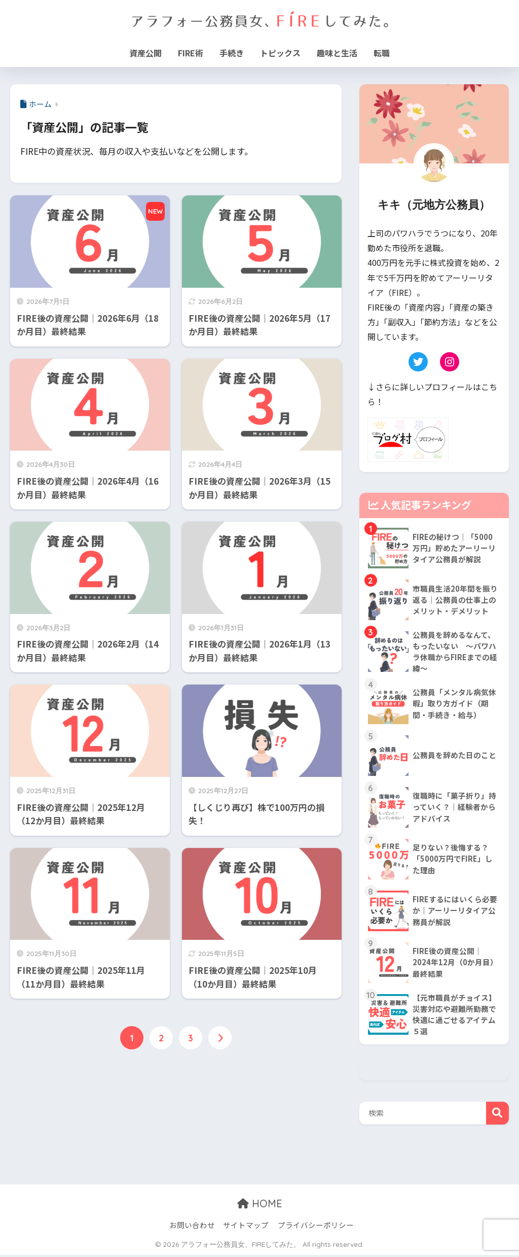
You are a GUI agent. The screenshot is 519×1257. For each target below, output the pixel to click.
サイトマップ (246, 1227)
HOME (259, 1206)
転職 (382, 53)
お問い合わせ (192, 1227)
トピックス (280, 53)
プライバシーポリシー (316, 1227)
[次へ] (220, 1038)
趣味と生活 (337, 53)
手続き (231, 53)
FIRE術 (190, 53)
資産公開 (145, 53)
